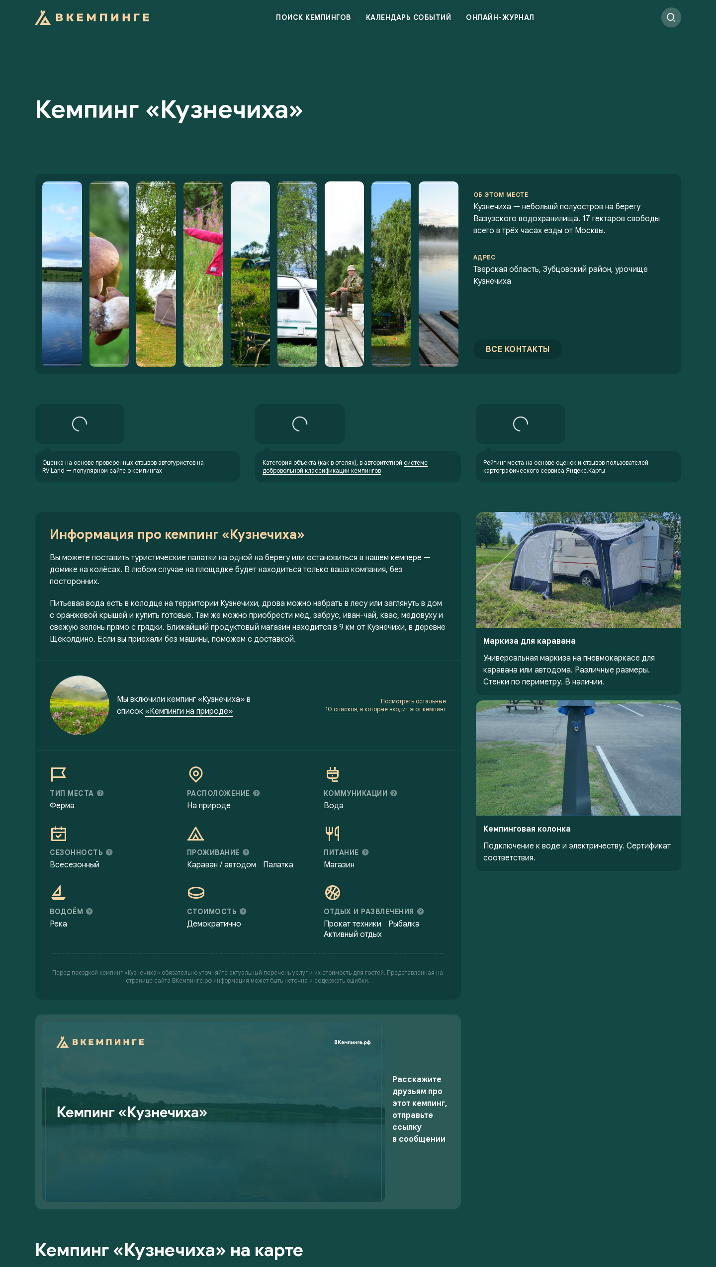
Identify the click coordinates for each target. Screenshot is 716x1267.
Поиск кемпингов (313, 22)
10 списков (341, 742)
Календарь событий (408, 22)
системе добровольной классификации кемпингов (345, 499)
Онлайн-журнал (500, 22)
